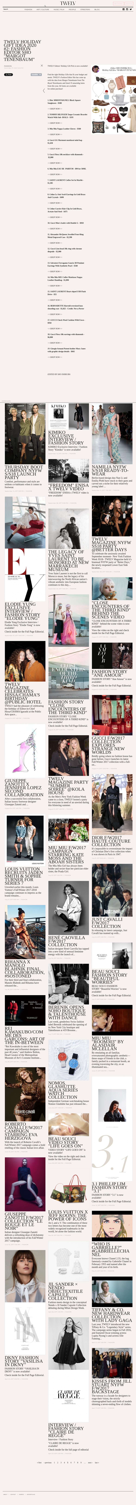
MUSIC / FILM (59, 9)
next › (90, 1463)
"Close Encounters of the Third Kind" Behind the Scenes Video (111, 610)
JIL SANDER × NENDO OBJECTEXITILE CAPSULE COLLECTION (65, 1291)
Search (5, 9)
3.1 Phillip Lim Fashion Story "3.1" (109, 1187)
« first (39, 1463)
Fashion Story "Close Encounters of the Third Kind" (67, 707)
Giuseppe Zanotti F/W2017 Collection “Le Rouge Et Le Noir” (24, 1221)
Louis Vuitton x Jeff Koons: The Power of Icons (68, 1215)
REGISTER (118, 4)
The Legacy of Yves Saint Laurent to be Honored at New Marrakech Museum (68, 560)
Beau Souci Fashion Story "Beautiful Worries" (109, 977)
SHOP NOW (55, 109)
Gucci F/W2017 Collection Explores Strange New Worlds (108, 745)
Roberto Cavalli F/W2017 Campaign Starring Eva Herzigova (23, 1131)
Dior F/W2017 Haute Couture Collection (111, 841)
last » (97, 1463)
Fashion (8, 66)
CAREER (21, 1494)
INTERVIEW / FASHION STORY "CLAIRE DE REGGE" (66, 1430)
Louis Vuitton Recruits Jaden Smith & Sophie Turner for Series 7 (24, 876)
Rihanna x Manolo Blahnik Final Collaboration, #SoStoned (25, 969)
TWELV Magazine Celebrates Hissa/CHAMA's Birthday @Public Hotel (23, 693)
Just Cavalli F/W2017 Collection (107, 923)
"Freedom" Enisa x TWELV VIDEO (68, 487)
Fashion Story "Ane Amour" (109, 673)
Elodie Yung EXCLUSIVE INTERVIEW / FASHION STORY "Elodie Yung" (22, 611)
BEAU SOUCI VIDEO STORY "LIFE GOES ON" (65, 1142)
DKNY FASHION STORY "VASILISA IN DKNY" (24, 1361)
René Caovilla (71, 948)
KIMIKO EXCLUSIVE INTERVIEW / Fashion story (66, 437)
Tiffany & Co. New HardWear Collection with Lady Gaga (112, 1315)
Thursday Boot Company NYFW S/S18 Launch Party (24, 472)
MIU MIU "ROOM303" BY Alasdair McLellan (108, 1043)
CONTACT (13, 1494)
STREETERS (85, 9)
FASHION (28, 9)
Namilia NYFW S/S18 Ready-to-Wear (110, 470)
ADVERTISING (31, 1494)
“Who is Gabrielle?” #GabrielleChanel (111, 1249)
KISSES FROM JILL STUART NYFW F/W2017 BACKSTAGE (112, 1386)
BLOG (97, 9)
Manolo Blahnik (13, 983)
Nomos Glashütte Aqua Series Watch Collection (63, 1090)
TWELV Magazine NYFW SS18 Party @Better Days (111, 544)
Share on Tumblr (36, 74)
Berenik (57, 1024)
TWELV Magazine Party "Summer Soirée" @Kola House (68, 785)
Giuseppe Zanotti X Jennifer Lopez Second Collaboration (24, 787)
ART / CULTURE (43, 9)
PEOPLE (72, 9)
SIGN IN (129, 4)
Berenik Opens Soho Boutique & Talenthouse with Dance (67, 1012)
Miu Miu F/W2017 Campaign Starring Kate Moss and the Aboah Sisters (67, 854)
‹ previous (47, 1463)
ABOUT (5, 1494)
